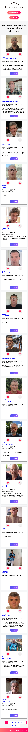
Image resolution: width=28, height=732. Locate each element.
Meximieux (5, 572)
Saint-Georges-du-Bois (8, 58)
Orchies (4, 187)
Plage (3, 657)
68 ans (7, 315)
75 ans (8, 701)
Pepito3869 (5, 571)
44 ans (13, 358)
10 (18, 725)
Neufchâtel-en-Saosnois (8, 101)
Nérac (3, 230)
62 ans (8, 187)
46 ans (16, 58)
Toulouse (4, 401)
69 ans (17, 101)
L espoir (4, 357)
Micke (3, 271)
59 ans (8, 487)
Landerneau (5, 444)
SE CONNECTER (14, 17)
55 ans (9, 401)
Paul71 (4, 528)
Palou (3, 57)
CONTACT (24, 730)
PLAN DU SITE (16, 730)
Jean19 (4, 400)
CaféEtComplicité (6, 228)
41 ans (10, 572)
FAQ (7, 730)
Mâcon (4, 529)
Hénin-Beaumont (6, 358)
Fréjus (3, 487)
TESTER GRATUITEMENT (14, 12)
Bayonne (4, 658)
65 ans (7, 230)
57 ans (11, 444)
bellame (4, 442)
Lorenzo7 (4, 485)
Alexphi (4, 143)
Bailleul (4, 615)
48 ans (9, 658)
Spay (3, 315)
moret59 (4, 185)
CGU (10, 730)
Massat (4, 701)
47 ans (11, 272)
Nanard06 (4, 314)
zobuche (4, 699)
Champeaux (5, 272)
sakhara (4, 100)
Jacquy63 (4, 614)
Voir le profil (14, 73)
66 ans (8, 144)
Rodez (3, 144)
